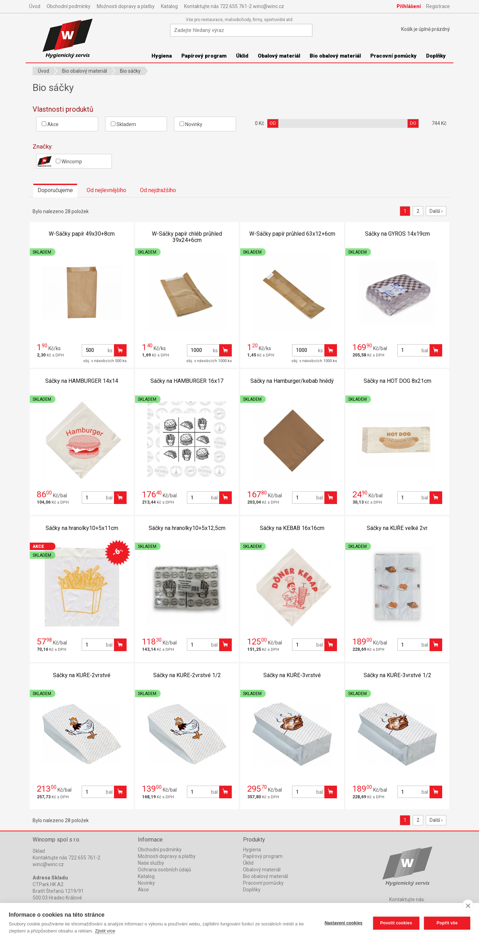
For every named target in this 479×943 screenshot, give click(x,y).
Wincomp (60, 161)
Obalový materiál (279, 56)
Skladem (123, 124)
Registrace (438, 6)
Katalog (169, 6)
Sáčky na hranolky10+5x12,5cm (187, 528)
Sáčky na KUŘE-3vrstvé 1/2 (397, 675)
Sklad (39, 851)
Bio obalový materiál (335, 56)
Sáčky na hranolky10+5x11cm (82, 528)
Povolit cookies (396, 923)
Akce (50, 124)
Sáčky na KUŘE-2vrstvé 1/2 (187, 675)
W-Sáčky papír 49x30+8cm (82, 233)
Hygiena (161, 56)
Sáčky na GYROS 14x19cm (397, 233)
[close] (468, 905)
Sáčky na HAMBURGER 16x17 (186, 381)
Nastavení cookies (343, 923)
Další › (436, 211)
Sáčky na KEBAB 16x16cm (292, 528)
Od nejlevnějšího (106, 190)
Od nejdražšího (158, 190)
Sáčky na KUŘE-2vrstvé (81, 675)
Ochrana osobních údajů (164, 869)
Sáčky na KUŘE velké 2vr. (397, 528)
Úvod (34, 6)
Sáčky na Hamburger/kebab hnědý (292, 381)
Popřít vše (447, 923)
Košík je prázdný (425, 29)
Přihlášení (409, 6)
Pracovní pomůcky (393, 56)
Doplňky (436, 56)
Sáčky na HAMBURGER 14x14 (81, 381)
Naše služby (151, 863)
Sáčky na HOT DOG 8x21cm (397, 381)
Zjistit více (105, 931)
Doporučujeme (55, 190)
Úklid (242, 56)
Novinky (191, 124)
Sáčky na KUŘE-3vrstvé (292, 675)
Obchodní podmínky (68, 6)
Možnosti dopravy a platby (126, 6)
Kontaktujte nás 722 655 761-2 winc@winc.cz (234, 6)
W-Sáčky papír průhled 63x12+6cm (292, 233)
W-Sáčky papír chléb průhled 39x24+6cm (187, 236)
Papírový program (204, 56)
